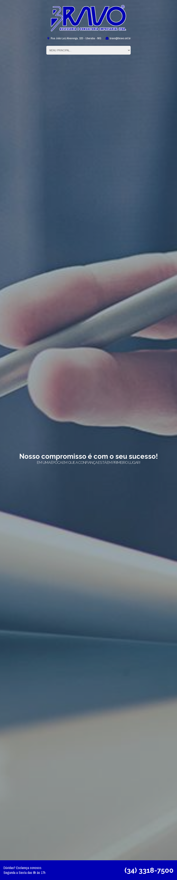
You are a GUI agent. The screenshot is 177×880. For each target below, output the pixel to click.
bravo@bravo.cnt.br (118, 38)
